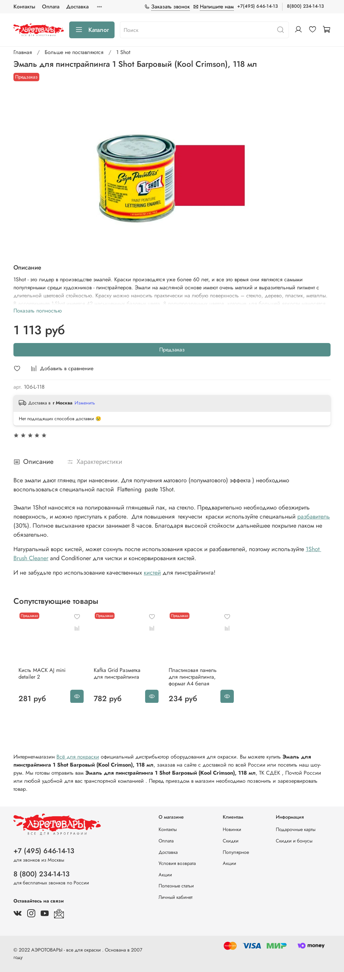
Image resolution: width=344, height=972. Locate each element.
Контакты (24, 6)
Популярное (236, 852)
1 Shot (123, 52)
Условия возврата (177, 863)
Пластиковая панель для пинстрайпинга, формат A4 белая (201, 683)
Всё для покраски (77, 763)
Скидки (231, 840)
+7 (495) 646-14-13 (43, 851)
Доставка (77, 6)
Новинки (232, 829)
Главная (22, 52)
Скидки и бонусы (294, 840)
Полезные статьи (176, 885)
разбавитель (313, 516)
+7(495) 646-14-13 (257, 6)
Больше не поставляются (74, 52)
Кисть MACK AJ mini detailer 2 (36, 680)
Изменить (85, 403)
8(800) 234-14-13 (305, 6)
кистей (152, 572)
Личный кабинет (175, 897)
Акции (165, 874)
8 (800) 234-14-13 (41, 874)
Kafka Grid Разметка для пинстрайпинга (118, 680)
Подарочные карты (295, 829)
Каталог (92, 30)
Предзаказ (172, 349)
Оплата (50, 6)
